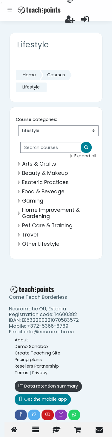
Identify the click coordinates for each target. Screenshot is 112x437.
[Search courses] (50, 147)
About (21, 340)
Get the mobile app (43, 399)
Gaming (32, 200)
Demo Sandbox (31, 346)
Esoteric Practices (45, 182)
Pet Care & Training (47, 225)
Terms (21, 373)
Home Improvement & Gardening (51, 213)
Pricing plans (28, 360)
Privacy (39, 373)
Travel (30, 234)
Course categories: (36, 119)
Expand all (85, 156)
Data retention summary (48, 386)
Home (29, 75)
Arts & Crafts (39, 163)
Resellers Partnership (37, 366)
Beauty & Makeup (45, 173)
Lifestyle (31, 87)
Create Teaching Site (37, 353)
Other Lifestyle (40, 244)
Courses (56, 75)
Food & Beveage (43, 191)
